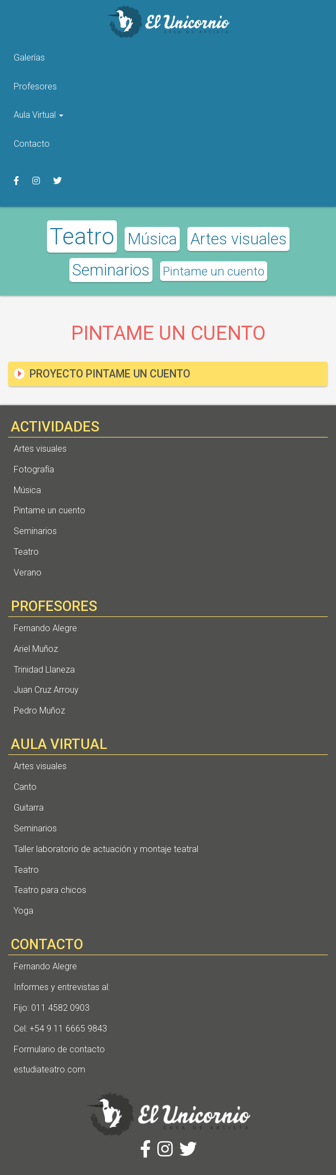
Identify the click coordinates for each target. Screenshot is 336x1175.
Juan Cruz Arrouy (46, 690)
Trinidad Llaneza (44, 669)
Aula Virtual (38, 115)
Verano (28, 572)
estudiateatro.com (49, 1069)
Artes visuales (238, 239)
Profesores (35, 86)
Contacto (32, 144)
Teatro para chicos (50, 890)
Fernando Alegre (45, 628)
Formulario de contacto (59, 1049)
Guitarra (29, 807)
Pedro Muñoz (39, 710)
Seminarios (111, 270)
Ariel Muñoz (36, 649)
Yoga (23, 911)
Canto (25, 787)
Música (152, 239)
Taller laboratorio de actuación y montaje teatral (106, 849)
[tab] (168, 374)
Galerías (29, 57)
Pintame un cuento (213, 271)
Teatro (82, 236)
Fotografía (34, 469)
